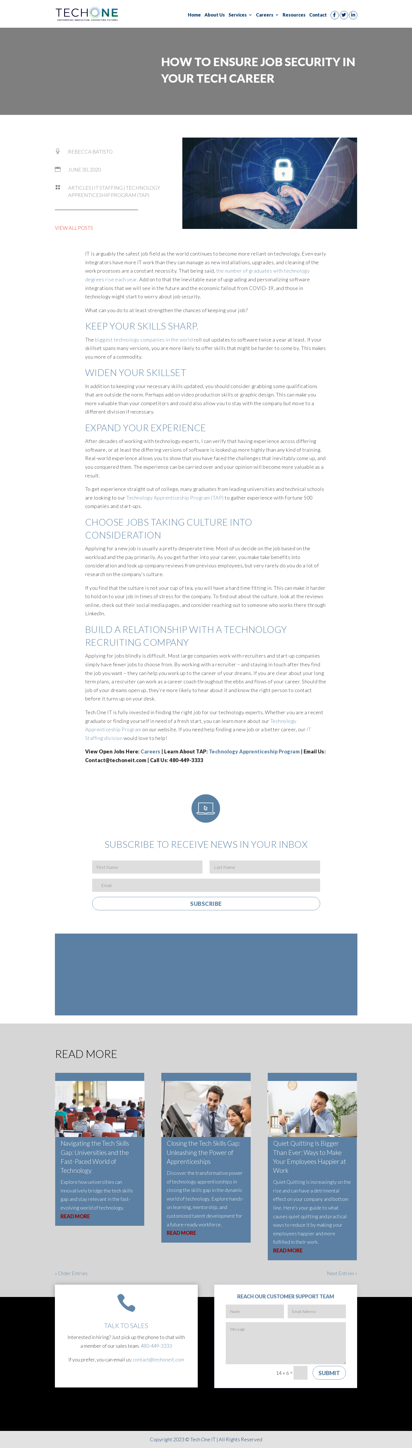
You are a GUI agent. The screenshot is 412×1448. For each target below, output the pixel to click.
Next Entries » (342, 1273)
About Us (214, 15)
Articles (79, 188)
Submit (329, 1373)
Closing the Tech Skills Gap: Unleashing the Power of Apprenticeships (203, 1152)
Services (238, 15)
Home (194, 15)
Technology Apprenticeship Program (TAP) (220, 979)
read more (75, 1216)
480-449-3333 (156, 1346)
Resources (294, 15)
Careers (264, 15)
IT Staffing (108, 188)
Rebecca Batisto (90, 151)
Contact (318, 15)
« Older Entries (71, 1273)
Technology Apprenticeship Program (254, 751)
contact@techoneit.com (158, 1359)
